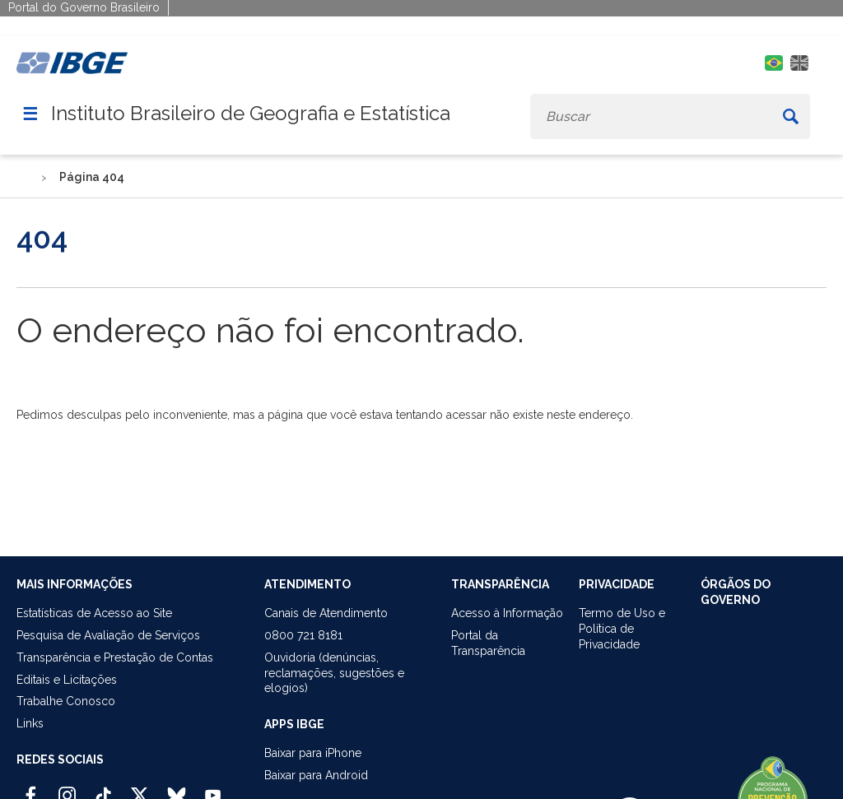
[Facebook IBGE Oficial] (30, 788)
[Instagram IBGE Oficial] (67, 788)
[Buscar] (790, 116)
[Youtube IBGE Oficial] (212, 788)
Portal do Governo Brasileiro (84, 7)
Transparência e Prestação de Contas (114, 657)
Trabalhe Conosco (65, 701)
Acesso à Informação (507, 613)
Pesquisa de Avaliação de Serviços (108, 635)
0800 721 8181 (303, 635)
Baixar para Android (316, 775)
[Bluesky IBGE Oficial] (176, 788)
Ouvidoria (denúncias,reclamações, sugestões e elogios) (334, 673)
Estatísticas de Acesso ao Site (94, 613)
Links (30, 723)
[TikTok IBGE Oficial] (103, 788)
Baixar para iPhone (312, 753)
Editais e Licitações (66, 679)
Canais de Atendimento (326, 613)
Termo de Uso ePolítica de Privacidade (622, 628)
